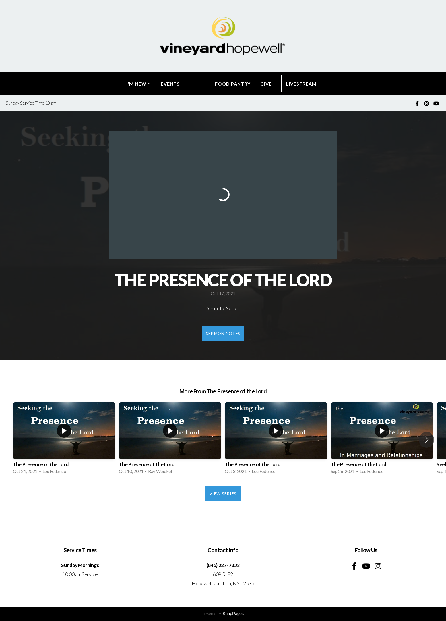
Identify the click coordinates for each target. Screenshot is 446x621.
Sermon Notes (223, 333)
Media (197, 83)
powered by (223, 613)
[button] (426, 440)
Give (266, 83)
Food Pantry (233, 83)
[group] (64, 440)
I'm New (138, 83)
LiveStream (301, 83)
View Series (223, 493)
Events (170, 83)
